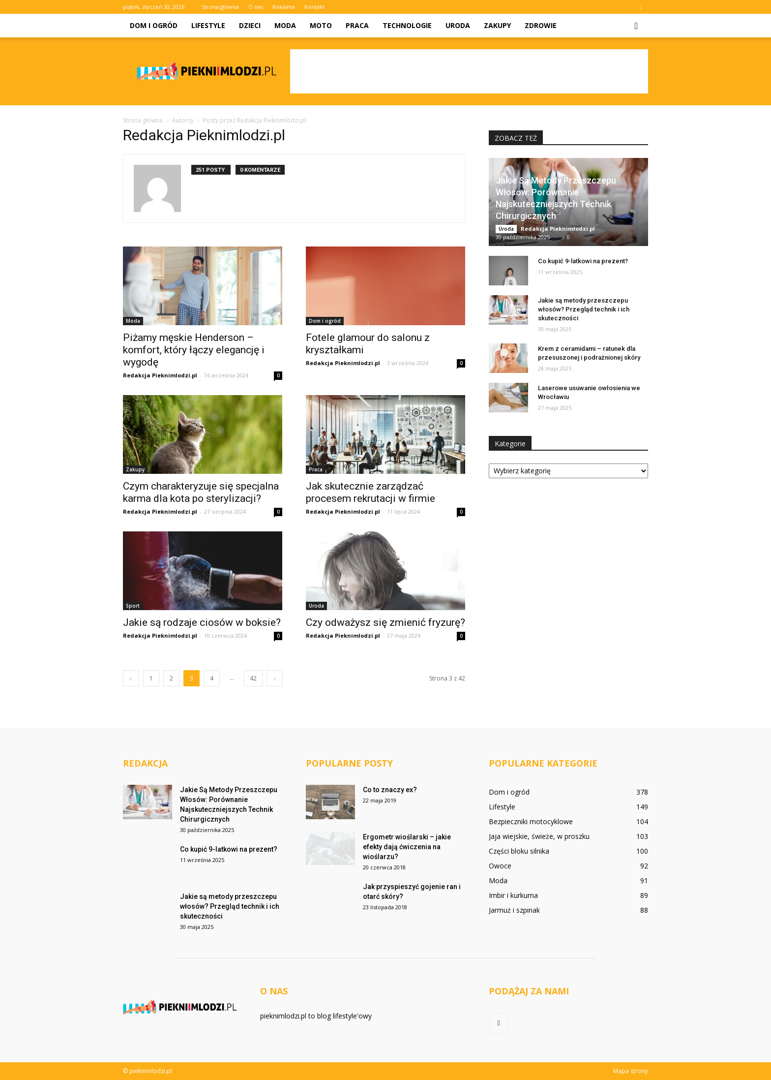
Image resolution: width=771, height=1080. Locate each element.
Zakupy (497, 25)
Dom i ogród (154, 25)
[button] (636, 25)
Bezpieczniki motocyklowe (531, 821)
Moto (321, 25)
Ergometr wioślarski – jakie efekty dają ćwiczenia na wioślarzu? (407, 847)
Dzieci (250, 25)
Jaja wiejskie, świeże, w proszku (539, 836)
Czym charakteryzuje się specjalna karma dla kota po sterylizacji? (201, 492)
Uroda (457, 25)
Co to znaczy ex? (390, 790)
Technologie (407, 25)
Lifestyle (208, 25)
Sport (133, 605)
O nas (255, 6)
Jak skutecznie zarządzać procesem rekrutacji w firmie (370, 492)
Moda (285, 25)
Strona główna (220, 6)
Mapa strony (630, 1071)
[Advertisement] (469, 71)
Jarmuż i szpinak (514, 910)
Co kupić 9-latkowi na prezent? (583, 261)
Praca (357, 25)
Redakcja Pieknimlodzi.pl (160, 375)
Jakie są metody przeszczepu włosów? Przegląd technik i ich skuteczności (583, 309)
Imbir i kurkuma (513, 895)
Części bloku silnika (519, 851)
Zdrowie (541, 25)
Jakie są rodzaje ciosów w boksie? (202, 622)
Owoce (500, 865)
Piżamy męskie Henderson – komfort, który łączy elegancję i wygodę (194, 350)
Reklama (283, 6)
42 (253, 678)
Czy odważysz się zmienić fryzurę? (385, 622)
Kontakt (314, 6)
